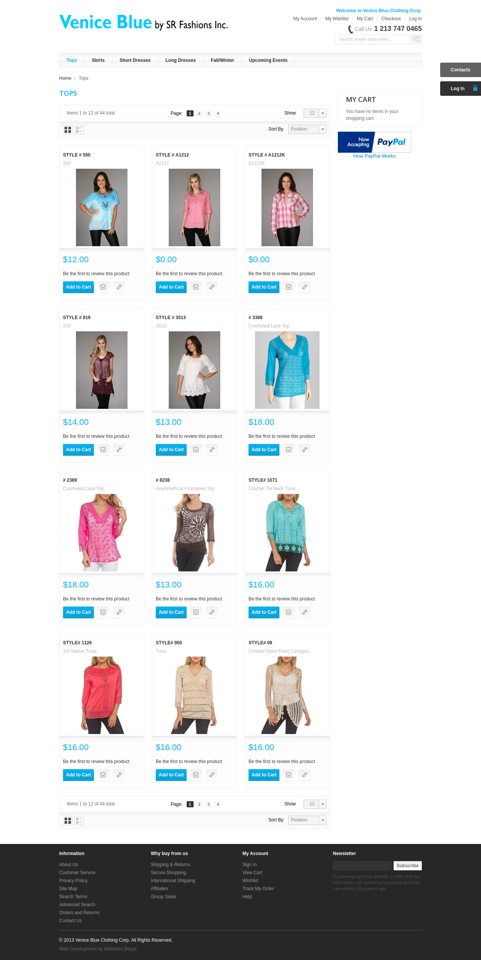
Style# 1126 (77, 642)
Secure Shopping (168, 872)
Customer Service (77, 872)
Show (290, 113)
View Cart (252, 872)
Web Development (78, 949)
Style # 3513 (171, 317)
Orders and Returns (79, 912)
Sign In (249, 864)
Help (247, 896)
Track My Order (258, 888)
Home (65, 78)
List (79, 129)
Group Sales (163, 896)
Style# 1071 (263, 480)
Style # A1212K (267, 155)
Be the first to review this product (96, 273)
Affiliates (159, 888)
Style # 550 (76, 155)
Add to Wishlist (103, 287)
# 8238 (163, 480)
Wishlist (250, 880)
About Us (68, 864)
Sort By (275, 129)
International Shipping (173, 880)
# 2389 (70, 480)
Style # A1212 (172, 155)
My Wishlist (337, 18)
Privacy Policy (73, 880)
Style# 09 (260, 642)
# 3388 (256, 317)
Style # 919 (76, 317)
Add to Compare (119, 287)
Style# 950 (169, 642)
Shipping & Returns (170, 864)
